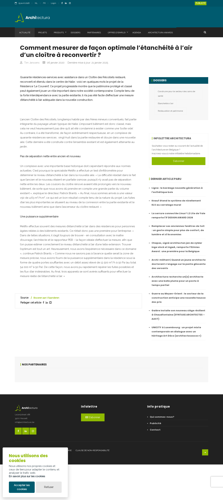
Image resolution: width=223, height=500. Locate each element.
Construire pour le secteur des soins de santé (176, 93)
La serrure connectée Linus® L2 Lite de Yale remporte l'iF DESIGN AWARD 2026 (178, 215)
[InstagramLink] (70, 3)
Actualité (24, 32)
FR (44, 3)
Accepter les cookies (22, 487)
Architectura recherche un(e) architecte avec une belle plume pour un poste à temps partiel (177, 281)
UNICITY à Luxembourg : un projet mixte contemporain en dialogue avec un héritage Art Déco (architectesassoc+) (176, 331)
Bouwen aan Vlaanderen (46, 369)
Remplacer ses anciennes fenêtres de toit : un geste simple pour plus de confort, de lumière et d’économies (178, 230)
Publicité (201, 3)
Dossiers (75, 32)
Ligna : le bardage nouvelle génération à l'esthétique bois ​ (177, 190)
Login (53, 3)
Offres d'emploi (118, 32)
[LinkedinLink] (66, 3)
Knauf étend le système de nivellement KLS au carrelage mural (176, 202)
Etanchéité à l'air (165, 103)
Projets (42, 32)
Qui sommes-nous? (162, 452)
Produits (60, 32)
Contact (155, 465)
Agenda (136, 32)
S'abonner (178, 161)
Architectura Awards (160, 32)
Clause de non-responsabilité (92, 486)
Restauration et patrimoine (170, 111)
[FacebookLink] (62, 3)
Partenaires (94, 32)
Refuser (48, 487)
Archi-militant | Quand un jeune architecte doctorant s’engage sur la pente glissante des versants (179, 264)
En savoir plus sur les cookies (27, 476)
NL (36, 3)
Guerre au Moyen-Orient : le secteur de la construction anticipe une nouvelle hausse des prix (179, 298)
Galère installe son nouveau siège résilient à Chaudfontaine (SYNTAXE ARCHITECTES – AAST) (178, 315)
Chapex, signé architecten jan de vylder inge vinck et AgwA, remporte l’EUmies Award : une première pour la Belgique (177, 247)
